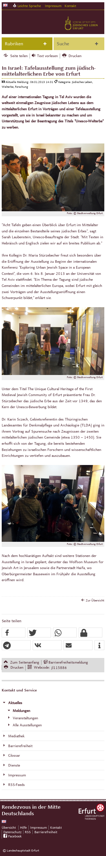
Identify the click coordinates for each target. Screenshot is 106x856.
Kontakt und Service (19, 690)
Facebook (15, 836)
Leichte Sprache (29, 6)
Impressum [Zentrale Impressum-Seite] (38, 827)
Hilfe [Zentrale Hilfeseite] (23, 827)
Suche (63, 44)
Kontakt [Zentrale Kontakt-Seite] (70, 6)
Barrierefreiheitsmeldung (68, 662)
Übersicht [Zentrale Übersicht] (9, 827)
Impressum (53, 6)
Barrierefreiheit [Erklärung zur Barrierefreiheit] (45, 832)
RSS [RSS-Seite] (28, 832)
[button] (13, 633)
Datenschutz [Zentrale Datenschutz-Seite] (12, 832)
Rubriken (14, 44)
